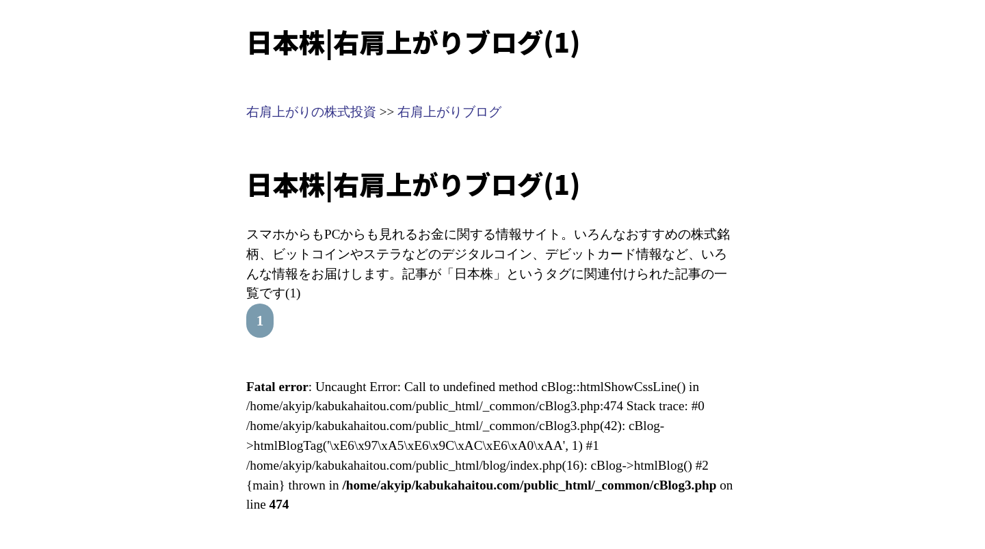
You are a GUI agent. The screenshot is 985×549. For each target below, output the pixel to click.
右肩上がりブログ (449, 112)
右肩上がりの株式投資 (311, 112)
